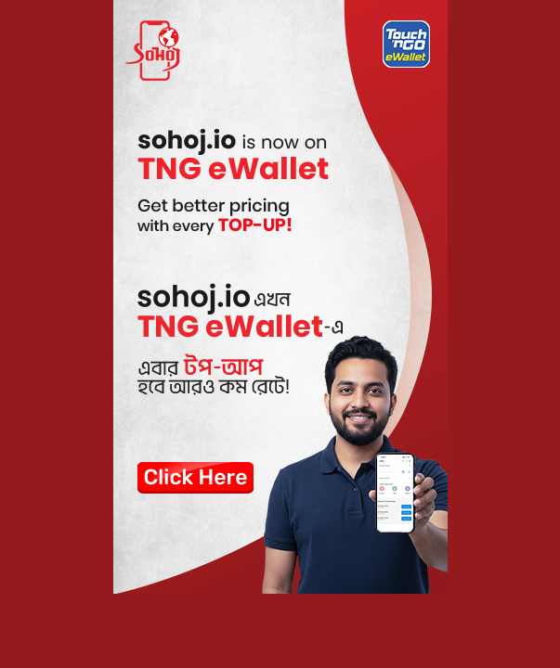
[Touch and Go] (280, 297)
